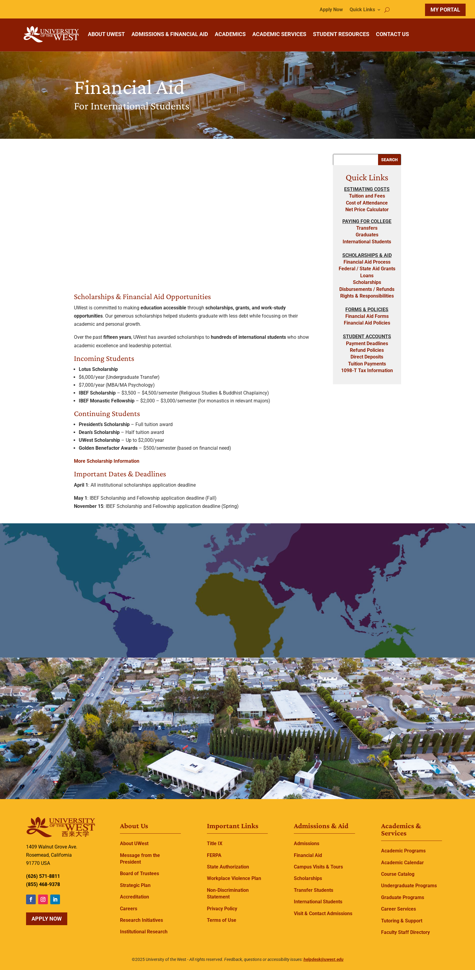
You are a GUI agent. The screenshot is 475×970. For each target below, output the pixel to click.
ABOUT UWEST (106, 34)
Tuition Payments (367, 364)
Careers (128, 909)
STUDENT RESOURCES (341, 34)
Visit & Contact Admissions (323, 913)
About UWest (134, 843)
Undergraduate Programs (409, 885)
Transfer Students (313, 890)
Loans (367, 275)
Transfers (366, 228)
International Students (367, 242)
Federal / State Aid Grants (367, 269)
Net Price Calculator (367, 209)
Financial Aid (308, 855)
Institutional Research (144, 932)
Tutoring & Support (401, 921)
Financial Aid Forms (367, 316)
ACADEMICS (230, 34)
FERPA (214, 855)
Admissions (306, 843)
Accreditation (134, 897)
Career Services (398, 909)
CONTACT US (392, 34)
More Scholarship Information (106, 461)
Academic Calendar (402, 862)
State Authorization (228, 867)
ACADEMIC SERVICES (279, 34)
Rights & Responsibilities (367, 296)
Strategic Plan (135, 885)
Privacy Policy (222, 909)
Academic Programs (403, 851)
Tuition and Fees (367, 196)
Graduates (367, 235)
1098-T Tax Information (367, 370)
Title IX (214, 843)
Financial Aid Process (367, 262)
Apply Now (331, 10)
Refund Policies (367, 350)
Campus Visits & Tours (318, 867)
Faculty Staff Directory (405, 932)
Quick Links (362, 10)
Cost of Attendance (367, 203)
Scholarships (367, 282)
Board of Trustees (139, 873)
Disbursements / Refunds (366, 289)
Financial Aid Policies (367, 323)
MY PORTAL (445, 9)
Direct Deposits (366, 357)
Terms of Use (221, 920)
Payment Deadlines (367, 343)
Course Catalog (397, 874)
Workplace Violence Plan (234, 878)
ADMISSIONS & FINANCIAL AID (169, 34)
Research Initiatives (141, 920)
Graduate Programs (402, 897)
